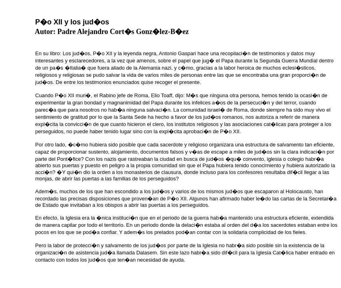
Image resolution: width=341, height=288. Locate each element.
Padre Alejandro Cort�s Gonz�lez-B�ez (123, 32)
